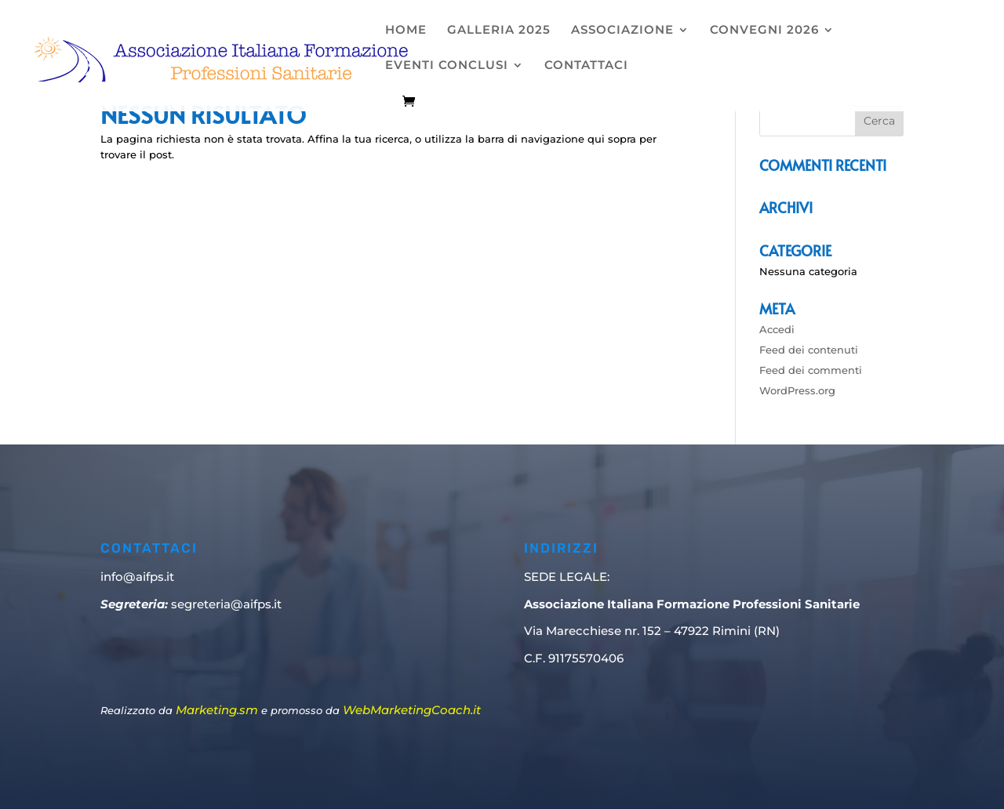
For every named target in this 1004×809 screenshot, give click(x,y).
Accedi (777, 329)
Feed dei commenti (810, 370)
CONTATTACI (586, 66)
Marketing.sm (217, 709)
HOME (406, 30)
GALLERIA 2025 (499, 30)
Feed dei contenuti (808, 349)
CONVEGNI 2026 (764, 30)
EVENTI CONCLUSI (446, 66)
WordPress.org (797, 390)
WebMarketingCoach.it (412, 709)
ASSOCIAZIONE (622, 30)
